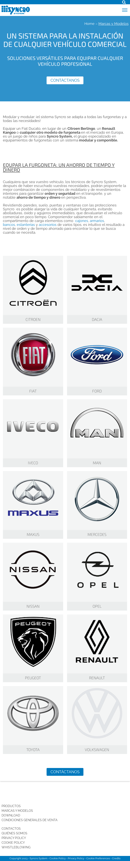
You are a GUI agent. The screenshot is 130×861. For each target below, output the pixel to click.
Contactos (11, 828)
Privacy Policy (14, 838)
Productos (11, 806)
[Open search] (124, 2)
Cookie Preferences (98, 858)
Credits (116, 858)
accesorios (48, 225)
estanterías (26, 225)
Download (11, 815)
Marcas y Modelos (17, 811)
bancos (9, 225)
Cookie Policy (13, 842)
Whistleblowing (16, 847)
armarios (97, 221)
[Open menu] (125, 10)
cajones (81, 221)
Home (89, 24)
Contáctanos (65, 80)
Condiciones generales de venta (29, 820)
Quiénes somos (14, 833)
